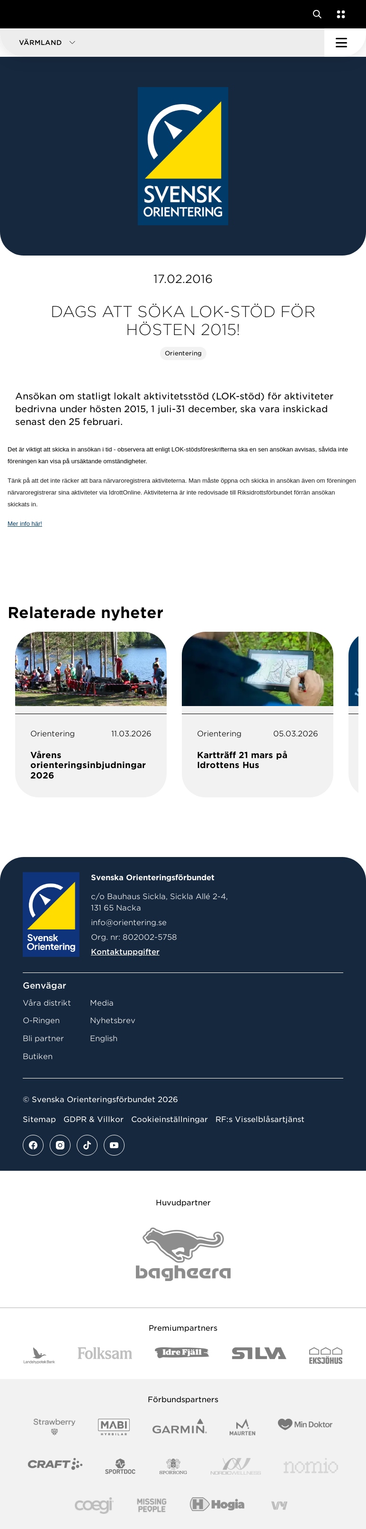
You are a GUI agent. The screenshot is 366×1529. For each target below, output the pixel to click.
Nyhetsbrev (112, 1020)
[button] (162, 42)
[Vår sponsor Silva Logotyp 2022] (259, 1355)
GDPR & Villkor (93, 1119)
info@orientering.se (129, 922)
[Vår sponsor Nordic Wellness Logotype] (236, 1466)
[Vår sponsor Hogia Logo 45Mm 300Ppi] (217, 1505)
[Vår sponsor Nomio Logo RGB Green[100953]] (311, 1466)
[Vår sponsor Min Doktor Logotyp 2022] (305, 1427)
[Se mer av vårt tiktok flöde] (87, 1145)
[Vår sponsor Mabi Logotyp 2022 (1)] (114, 1427)
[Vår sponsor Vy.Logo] (279, 1505)
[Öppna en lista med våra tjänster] (339, 14)
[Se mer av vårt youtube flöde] (114, 1145)
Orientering (183, 353)
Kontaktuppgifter (125, 951)
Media (102, 1003)
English (103, 1038)
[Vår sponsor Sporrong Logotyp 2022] (173, 1466)
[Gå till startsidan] (25, 14)
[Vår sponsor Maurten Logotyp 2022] (242, 1427)
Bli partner (43, 1038)
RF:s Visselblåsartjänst (259, 1119)
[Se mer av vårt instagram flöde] (60, 1145)
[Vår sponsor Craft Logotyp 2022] (55, 1466)
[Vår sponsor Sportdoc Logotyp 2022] (120, 1466)
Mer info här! (25, 523)
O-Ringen (41, 1020)
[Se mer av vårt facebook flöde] (33, 1145)
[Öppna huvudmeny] (345, 42)
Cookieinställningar (169, 1119)
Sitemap (39, 1119)
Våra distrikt (47, 1003)
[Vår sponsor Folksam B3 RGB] (105, 1355)
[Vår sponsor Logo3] (94, 1505)
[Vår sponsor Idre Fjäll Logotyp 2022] (182, 1355)
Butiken (38, 1056)
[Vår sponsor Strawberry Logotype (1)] (54, 1427)
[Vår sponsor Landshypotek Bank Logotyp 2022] (39, 1355)
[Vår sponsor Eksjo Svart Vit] (326, 1355)
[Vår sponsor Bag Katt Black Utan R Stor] (183, 1254)
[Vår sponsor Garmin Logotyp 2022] (179, 1427)
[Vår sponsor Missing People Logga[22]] (151, 1505)
